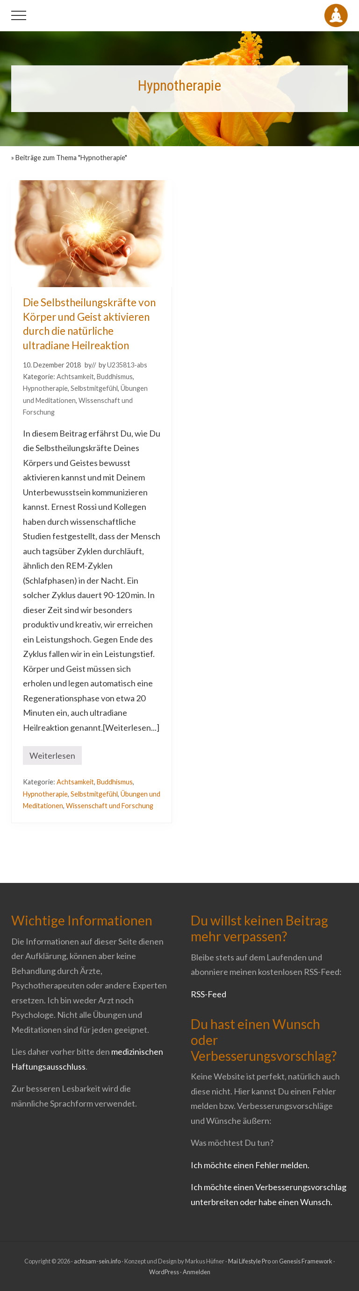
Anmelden (196, 1272)
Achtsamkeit (75, 377)
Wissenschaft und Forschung (109, 806)
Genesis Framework (305, 1261)
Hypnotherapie (45, 388)
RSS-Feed (208, 994)
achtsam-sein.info (97, 1261)
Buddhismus (115, 377)
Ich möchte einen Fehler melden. (250, 1165)
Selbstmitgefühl (94, 388)
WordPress (164, 1272)
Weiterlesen (52, 757)
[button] (19, 15)
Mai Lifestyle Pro (249, 1261)
